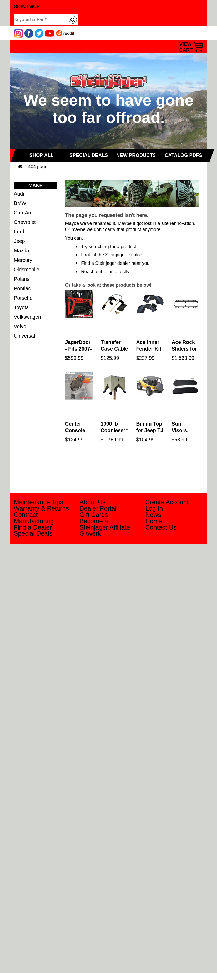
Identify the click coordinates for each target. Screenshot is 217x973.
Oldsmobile (26, 269)
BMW (20, 203)
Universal (24, 336)
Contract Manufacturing (34, 518)
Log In (154, 508)
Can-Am (23, 213)
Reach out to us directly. (103, 271)
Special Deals (33, 533)
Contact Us (161, 527)
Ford (19, 231)
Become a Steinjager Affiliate (105, 524)
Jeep (19, 241)
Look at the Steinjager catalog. (110, 254)
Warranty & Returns (41, 508)
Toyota (21, 307)
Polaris (21, 279)
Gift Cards (94, 514)
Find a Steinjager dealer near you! (113, 263)
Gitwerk (90, 533)
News (153, 514)
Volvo (20, 326)
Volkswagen (27, 317)
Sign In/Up (27, 6)
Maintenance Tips (38, 502)
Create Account (167, 502)
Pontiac (22, 288)
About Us (93, 502)
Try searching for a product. (107, 246)
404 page (37, 166)
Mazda (21, 250)
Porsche (23, 298)
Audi (19, 194)
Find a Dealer (33, 527)
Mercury (23, 260)
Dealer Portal (98, 508)
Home (153, 521)
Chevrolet (25, 222)
